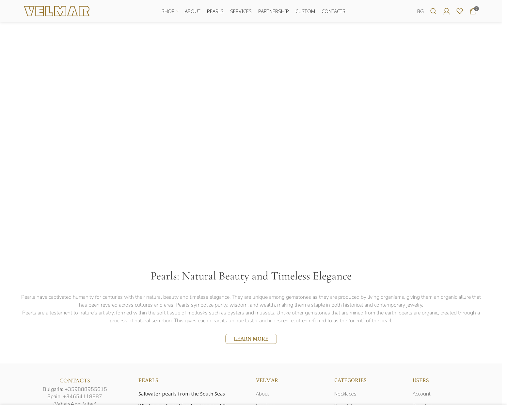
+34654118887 (82, 397)
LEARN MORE (251, 339)
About (262, 394)
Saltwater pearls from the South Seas (181, 394)
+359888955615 (86, 389)
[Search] (433, 11)
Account (422, 394)
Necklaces (345, 394)
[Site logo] (56, 11)
